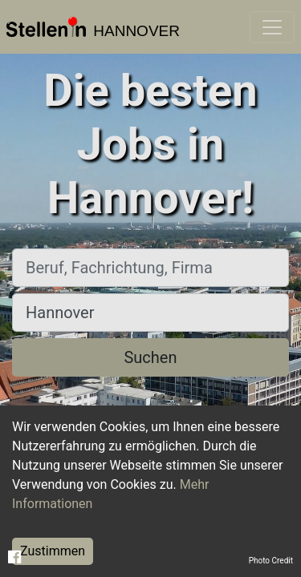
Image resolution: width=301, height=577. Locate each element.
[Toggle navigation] (272, 27)
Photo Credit (271, 560)
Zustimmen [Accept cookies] (52, 551)
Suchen (150, 357)
